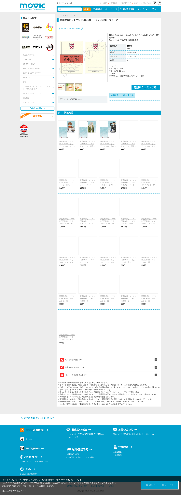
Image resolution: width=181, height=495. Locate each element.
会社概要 (103, 3)
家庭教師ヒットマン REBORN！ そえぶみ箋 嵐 (149, 259)
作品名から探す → (37, 108)
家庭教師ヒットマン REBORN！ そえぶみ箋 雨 (67, 298)
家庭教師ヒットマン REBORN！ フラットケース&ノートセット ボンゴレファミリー (67, 185)
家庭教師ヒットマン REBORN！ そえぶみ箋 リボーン (67, 337)
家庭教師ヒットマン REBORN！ (70, 28)
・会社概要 (117, 452)
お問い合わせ (146, 3)
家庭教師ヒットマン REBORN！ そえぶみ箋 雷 (108, 298)
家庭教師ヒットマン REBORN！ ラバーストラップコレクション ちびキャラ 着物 (108, 185)
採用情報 (113, 3)
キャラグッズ (70, 15)
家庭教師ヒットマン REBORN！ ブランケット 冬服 (128, 221)
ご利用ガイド (126, 3)
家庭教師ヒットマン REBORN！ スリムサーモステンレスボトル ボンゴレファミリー (87, 262)
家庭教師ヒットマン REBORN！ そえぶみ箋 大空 (128, 259)
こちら (23, 491)
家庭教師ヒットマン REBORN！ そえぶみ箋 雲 (87, 298)
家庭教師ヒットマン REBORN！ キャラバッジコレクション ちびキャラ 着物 (67, 262)
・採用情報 (117, 455)
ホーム (60, 15)
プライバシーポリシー (27, 486)
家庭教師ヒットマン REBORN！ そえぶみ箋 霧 (149, 298)
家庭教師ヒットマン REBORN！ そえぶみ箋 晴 (128, 298)
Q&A (136, 3)
